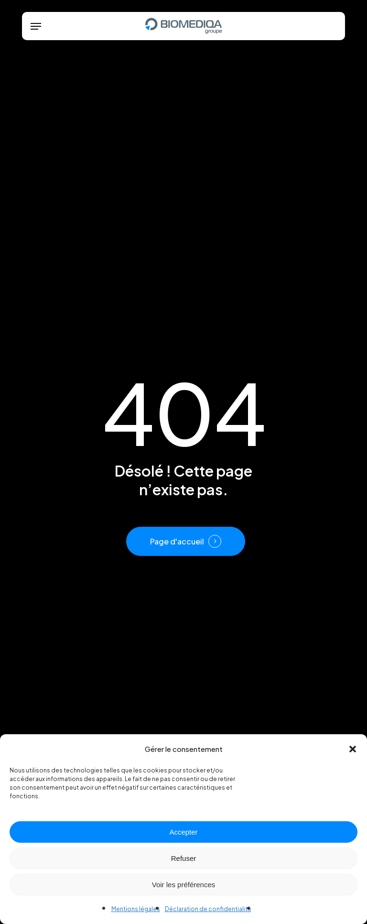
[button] (352, 749)
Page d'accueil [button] (177, 541)
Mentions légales (135, 909)
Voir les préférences (184, 885)
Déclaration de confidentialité (208, 909)
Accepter (183, 832)
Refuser (183, 858)
